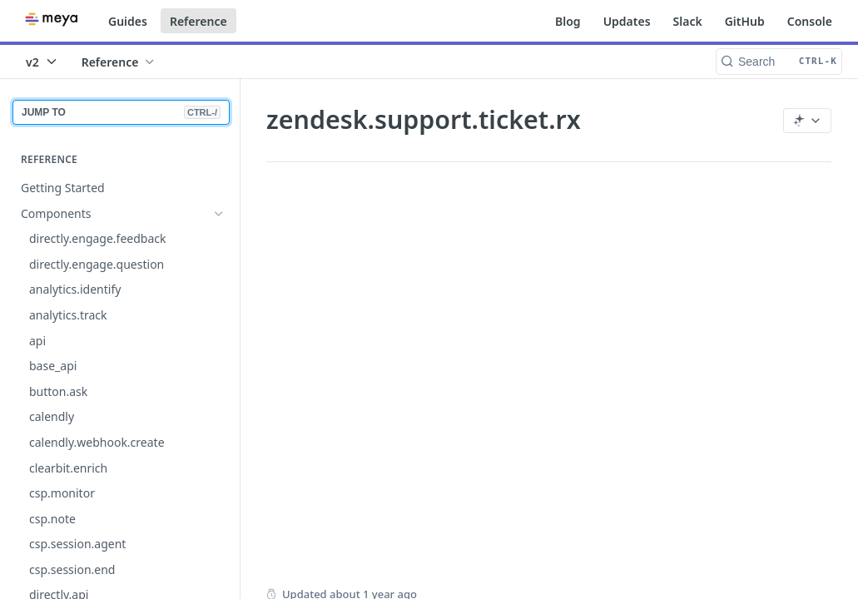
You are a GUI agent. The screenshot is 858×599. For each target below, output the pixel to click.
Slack (687, 21)
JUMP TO (121, 112)
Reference (198, 21)
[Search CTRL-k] (779, 61)
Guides (127, 21)
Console (809, 21)
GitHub (745, 21)
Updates (627, 21)
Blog (568, 21)
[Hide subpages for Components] (219, 213)
